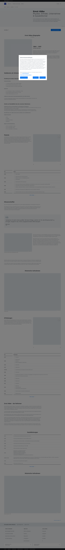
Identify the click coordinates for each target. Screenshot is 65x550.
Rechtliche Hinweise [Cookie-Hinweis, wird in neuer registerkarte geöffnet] (28, 74)
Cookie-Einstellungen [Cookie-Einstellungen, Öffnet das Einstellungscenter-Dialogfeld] (23, 77)
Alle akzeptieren (42, 77)
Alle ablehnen (35, 77)
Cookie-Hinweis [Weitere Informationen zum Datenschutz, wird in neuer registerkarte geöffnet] (22, 74)
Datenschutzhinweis (25, 73)
